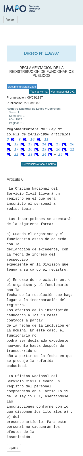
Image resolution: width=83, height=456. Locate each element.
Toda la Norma (38, 91)
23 (30, 155)
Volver (10, 19)
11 (46, 140)
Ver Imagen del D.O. (63, 91)
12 (16, 145)
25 (60, 155)
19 (44, 150)
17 (16, 150)
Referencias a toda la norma (39, 164)
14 (44, 145)
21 (72, 150)
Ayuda (14, 448)
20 (58, 150)
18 (30, 150)
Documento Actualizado (22, 86)
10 (32, 140)
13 (30, 145)
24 (44, 155)
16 (72, 145)
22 (16, 155)
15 (58, 145)
